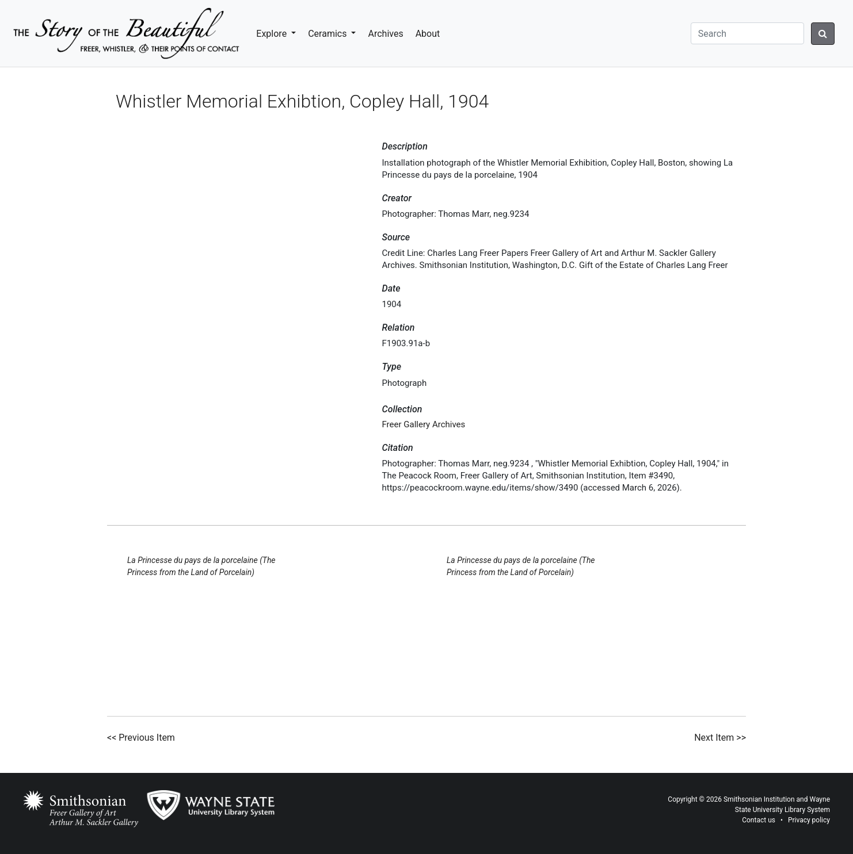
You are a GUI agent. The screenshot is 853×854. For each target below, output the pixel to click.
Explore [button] (272, 33)
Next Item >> (720, 737)
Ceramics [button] (328, 33)
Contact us (758, 820)
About (428, 33)
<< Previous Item (141, 737)
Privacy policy (809, 820)
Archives (385, 33)
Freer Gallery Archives (424, 424)
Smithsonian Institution (759, 799)
